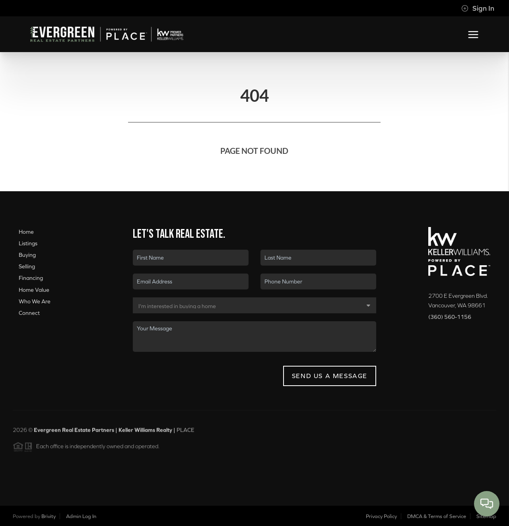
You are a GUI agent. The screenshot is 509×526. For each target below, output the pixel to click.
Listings (28, 243)
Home (26, 232)
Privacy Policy (381, 516)
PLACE (185, 432)
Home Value (34, 290)
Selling (27, 266)
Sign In (477, 8)
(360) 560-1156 (449, 317)
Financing (31, 278)
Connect (29, 313)
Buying (27, 255)
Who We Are (35, 301)
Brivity (48, 516)
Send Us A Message (329, 375)
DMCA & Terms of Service (436, 516)
